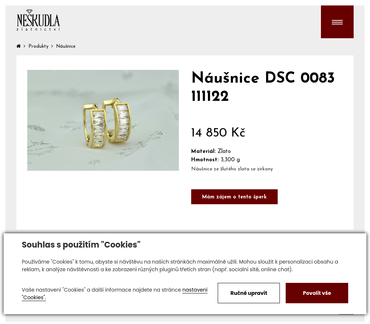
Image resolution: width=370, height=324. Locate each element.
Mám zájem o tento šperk (234, 197)
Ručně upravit (248, 293)
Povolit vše (317, 293)
